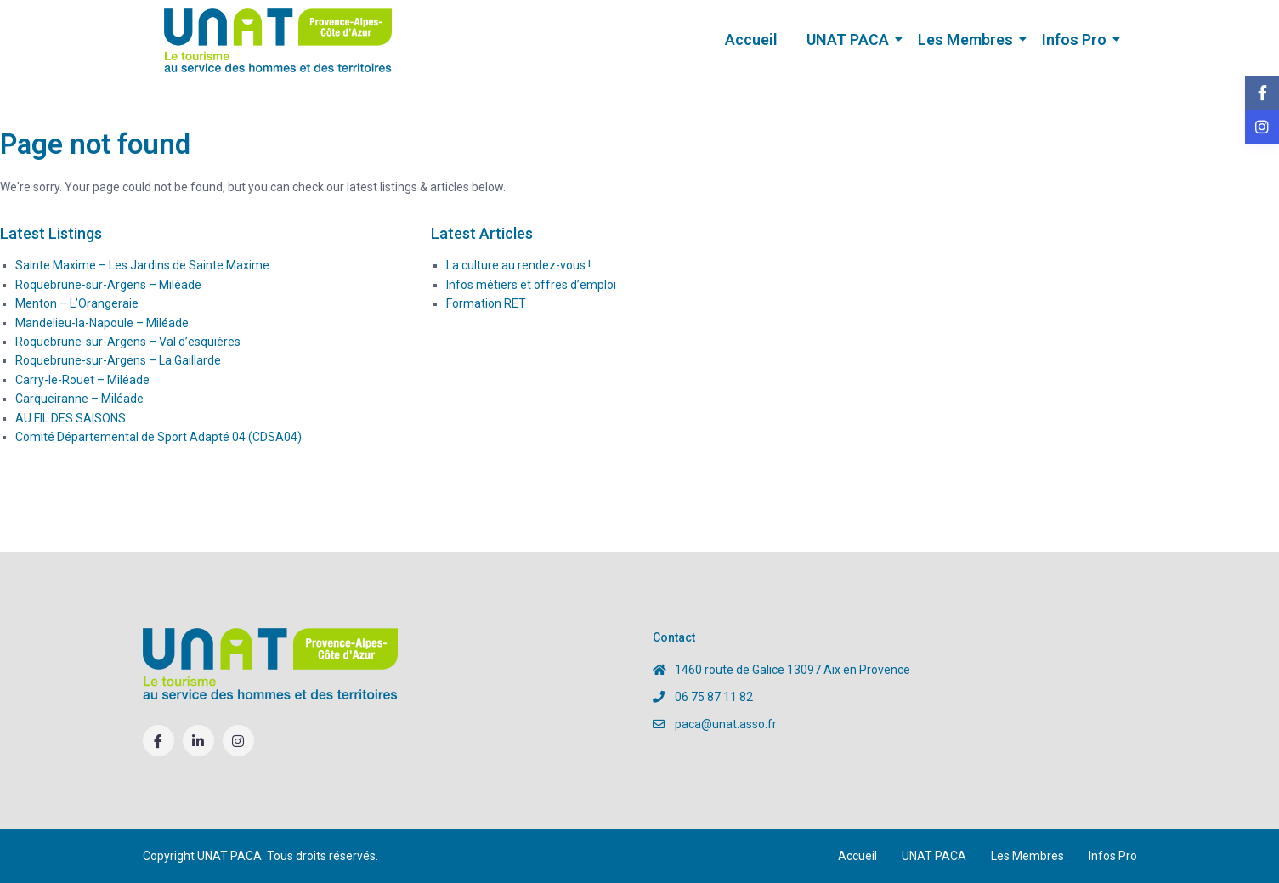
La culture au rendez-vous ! (518, 265)
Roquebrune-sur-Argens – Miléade (108, 285)
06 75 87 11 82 (714, 697)
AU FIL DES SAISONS (70, 418)
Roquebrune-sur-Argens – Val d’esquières (128, 341)
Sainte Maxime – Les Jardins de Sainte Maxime (142, 265)
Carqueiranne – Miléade (79, 398)
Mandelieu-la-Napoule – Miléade (102, 323)
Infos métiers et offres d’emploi (531, 285)
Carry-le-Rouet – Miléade (82, 380)
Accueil (751, 39)
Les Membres (968, 39)
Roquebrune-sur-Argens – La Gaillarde (118, 360)
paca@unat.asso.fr (726, 724)
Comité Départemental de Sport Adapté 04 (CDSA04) (158, 437)
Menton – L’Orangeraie (77, 303)
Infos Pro (1077, 39)
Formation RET (486, 303)
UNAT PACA (850, 39)
